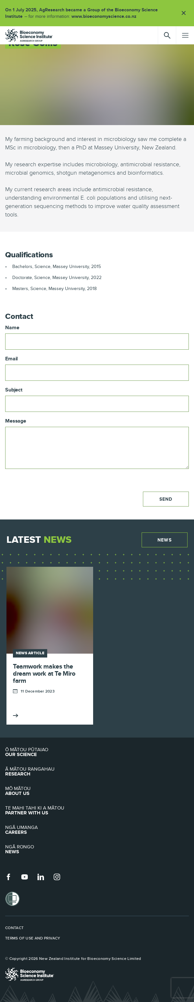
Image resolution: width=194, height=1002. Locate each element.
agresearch (29, 35)
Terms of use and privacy (32, 938)
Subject (13, 389)
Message (15, 421)
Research (97, 771)
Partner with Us (97, 810)
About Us (97, 791)
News (164, 540)
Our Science (97, 752)
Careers (97, 830)
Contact (14, 928)
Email (11, 358)
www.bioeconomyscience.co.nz (106, 16)
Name (12, 327)
